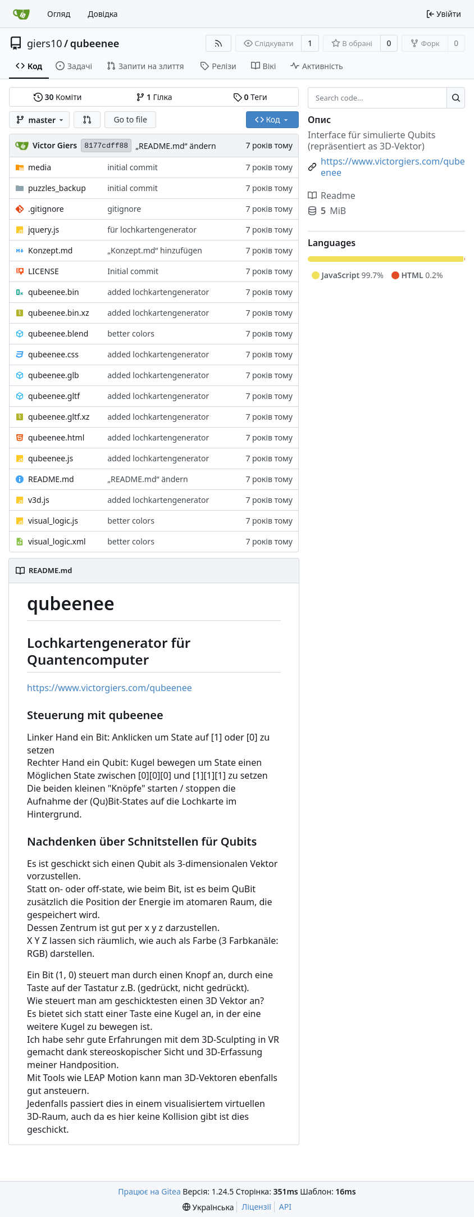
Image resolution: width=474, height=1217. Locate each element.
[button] (87, 119)
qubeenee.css (53, 354)
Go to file (130, 119)
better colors (130, 333)
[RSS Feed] (218, 43)
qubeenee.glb (53, 375)
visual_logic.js (53, 520)
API (285, 1206)
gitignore (124, 208)
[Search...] (455, 97)
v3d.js (38, 499)
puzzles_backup (57, 188)
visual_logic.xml (57, 541)
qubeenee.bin (53, 292)
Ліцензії (256, 1206)
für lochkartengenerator (152, 229)
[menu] (208, 1207)
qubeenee (95, 43)
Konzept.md (50, 250)
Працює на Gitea (149, 1191)
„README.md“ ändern (175, 145)
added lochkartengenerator (158, 292)
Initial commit (132, 271)
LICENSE (43, 271)
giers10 (44, 43)
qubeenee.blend (58, 333)
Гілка (154, 97)
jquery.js (43, 229)
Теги (250, 97)
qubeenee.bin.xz (58, 312)
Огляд (58, 13)
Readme (332, 195)
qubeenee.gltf (54, 395)
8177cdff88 (106, 146)
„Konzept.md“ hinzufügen (154, 250)
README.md (51, 479)
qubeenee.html (56, 437)
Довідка (102, 13)
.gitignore (46, 208)
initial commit (132, 167)
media (39, 167)
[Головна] (21, 14)
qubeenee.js (50, 458)
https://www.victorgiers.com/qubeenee (109, 688)
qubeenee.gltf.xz (58, 416)
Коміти (57, 97)
